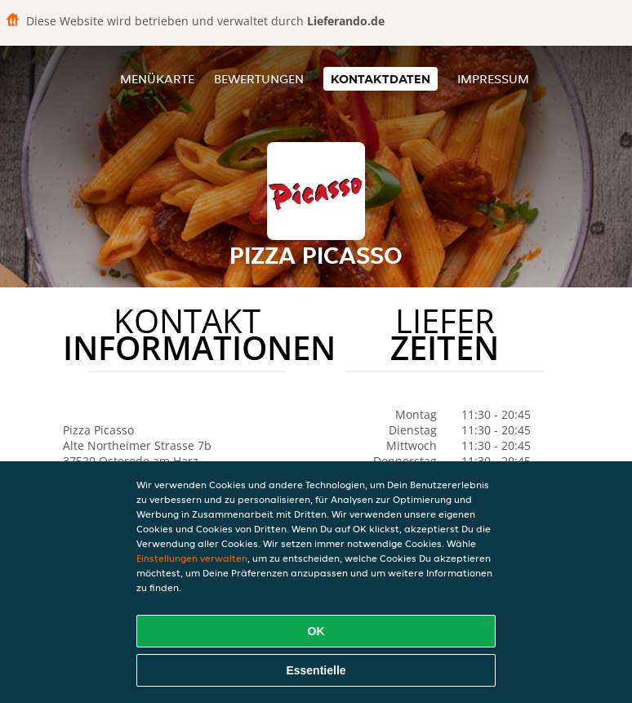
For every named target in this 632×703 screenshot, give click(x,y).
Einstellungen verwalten (191, 558)
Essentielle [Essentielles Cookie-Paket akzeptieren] (315, 670)
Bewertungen (259, 78)
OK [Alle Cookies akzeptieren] (316, 631)
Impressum (493, 78)
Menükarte (157, 78)
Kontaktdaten (380, 78)
